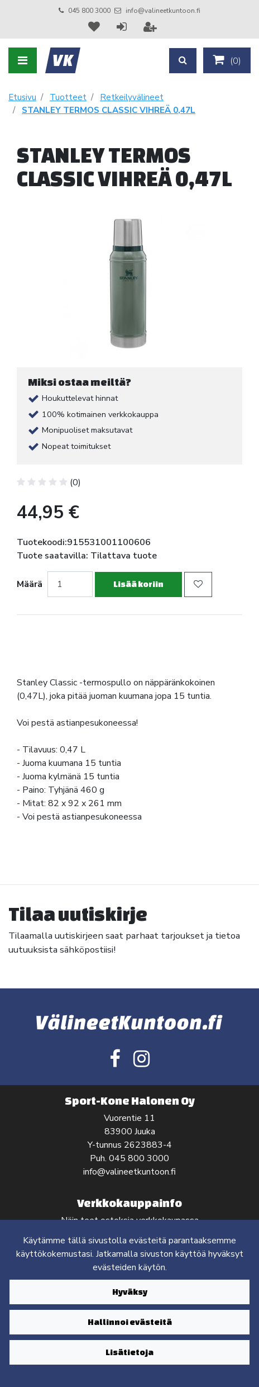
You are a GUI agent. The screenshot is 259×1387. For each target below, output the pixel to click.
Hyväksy (129, 1291)
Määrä (29, 584)
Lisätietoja (129, 1352)
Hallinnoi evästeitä (130, 1322)
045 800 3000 (89, 10)
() (227, 60)
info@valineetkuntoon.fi (163, 10)
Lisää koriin (138, 584)
